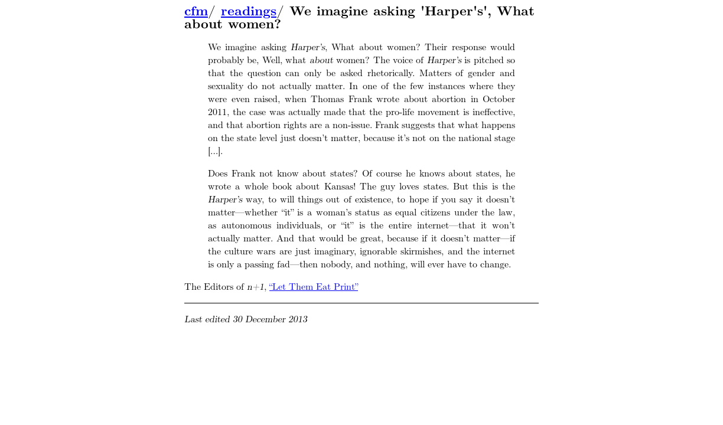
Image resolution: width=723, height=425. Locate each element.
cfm (196, 11)
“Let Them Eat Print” (313, 286)
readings (248, 11)
